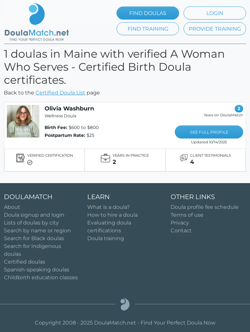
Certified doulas (24, 262)
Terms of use (187, 215)
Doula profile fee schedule (205, 207)
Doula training (105, 238)
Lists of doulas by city (31, 223)
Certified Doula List (60, 93)
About (12, 207)
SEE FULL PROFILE (209, 132)
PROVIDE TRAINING (215, 29)
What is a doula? (108, 207)
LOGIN (214, 13)
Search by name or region (37, 230)
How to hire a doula (112, 215)
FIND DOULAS (147, 13)
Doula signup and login (34, 215)
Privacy (180, 223)
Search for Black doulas (34, 238)
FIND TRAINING (148, 29)
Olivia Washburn (69, 108)
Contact (181, 230)
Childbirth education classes (41, 277)
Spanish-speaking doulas (36, 270)
